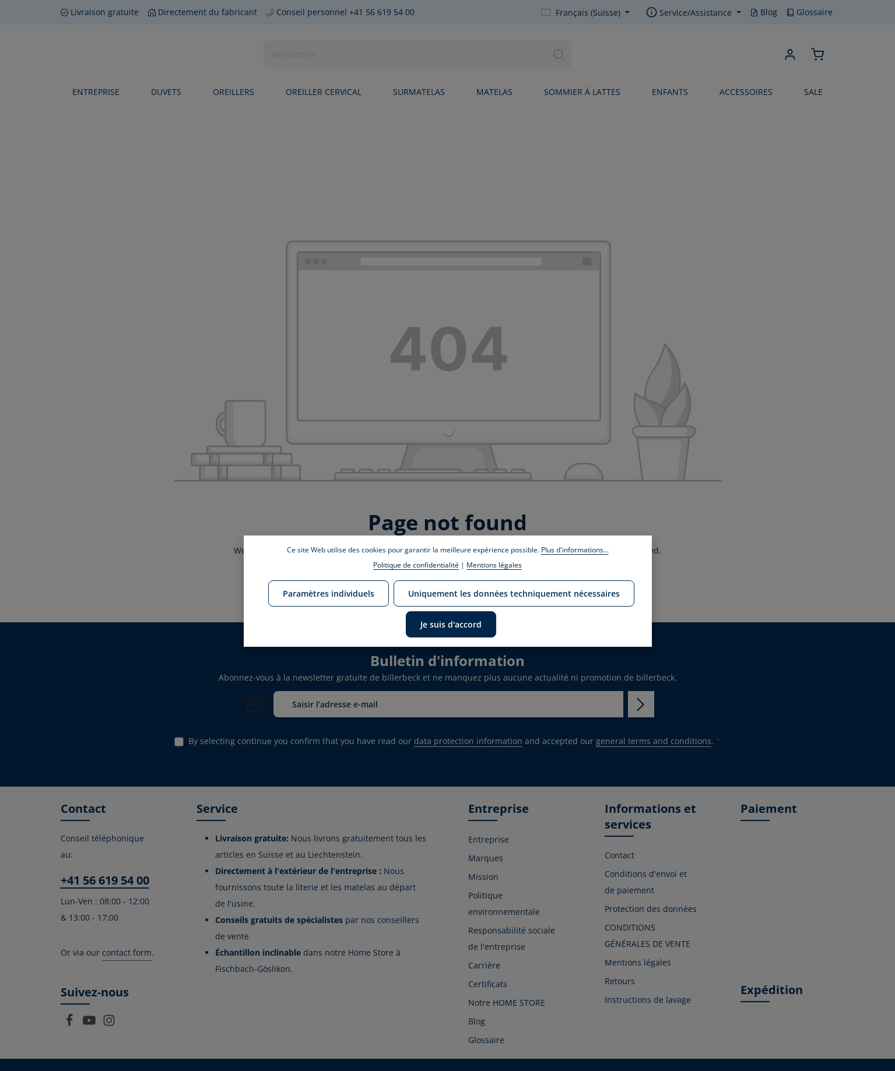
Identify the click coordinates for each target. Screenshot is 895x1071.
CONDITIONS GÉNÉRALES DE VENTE (647, 935)
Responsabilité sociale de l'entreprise (511, 938)
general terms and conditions (653, 740)
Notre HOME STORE (506, 1002)
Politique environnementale (504, 903)
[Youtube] (90, 1023)
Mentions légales (638, 962)
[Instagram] (109, 1023)
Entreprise (488, 839)
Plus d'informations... (575, 550)
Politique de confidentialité (416, 565)
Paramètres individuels (328, 593)
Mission (483, 876)
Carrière (484, 965)
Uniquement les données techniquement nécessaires (514, 593)
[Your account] (790, 54)
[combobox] (405, 54)
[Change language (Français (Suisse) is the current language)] (585, 12)
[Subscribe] (641, 704)
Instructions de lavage (648, 999)
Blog (763, 11)
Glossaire (810, 11)
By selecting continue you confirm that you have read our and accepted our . (454, 741)
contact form (127, 952)
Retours (620, 981)
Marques (485, 858)
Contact (619, 855)
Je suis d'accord (451, 624)
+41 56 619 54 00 (105, 880)
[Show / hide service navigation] (693, 12)
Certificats (487, 983)
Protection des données (651, 908)
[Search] (558, 54)
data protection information (468, 740)
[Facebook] (70, 1023)
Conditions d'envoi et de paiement (646, 882)
